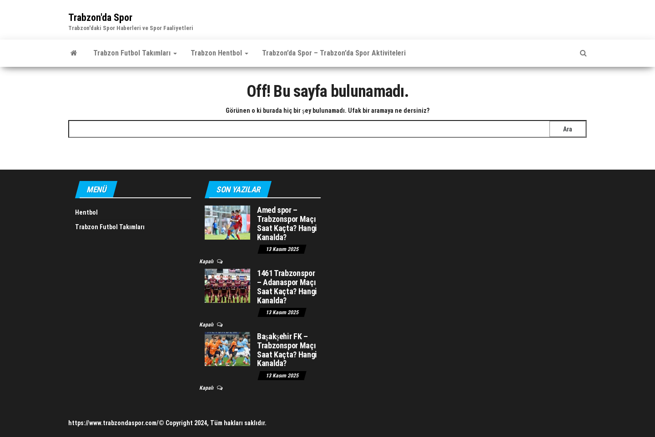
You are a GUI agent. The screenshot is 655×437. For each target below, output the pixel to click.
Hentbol (86, 212)
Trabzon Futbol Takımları (135, 53)
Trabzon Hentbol (219, 53)
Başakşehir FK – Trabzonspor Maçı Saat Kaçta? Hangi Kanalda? (287, 350)
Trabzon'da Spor (100, 17)
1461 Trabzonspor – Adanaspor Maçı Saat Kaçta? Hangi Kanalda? (287, 286)
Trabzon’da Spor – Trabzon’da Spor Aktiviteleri (334, 53)
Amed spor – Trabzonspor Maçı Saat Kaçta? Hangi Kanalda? (287, 223)
